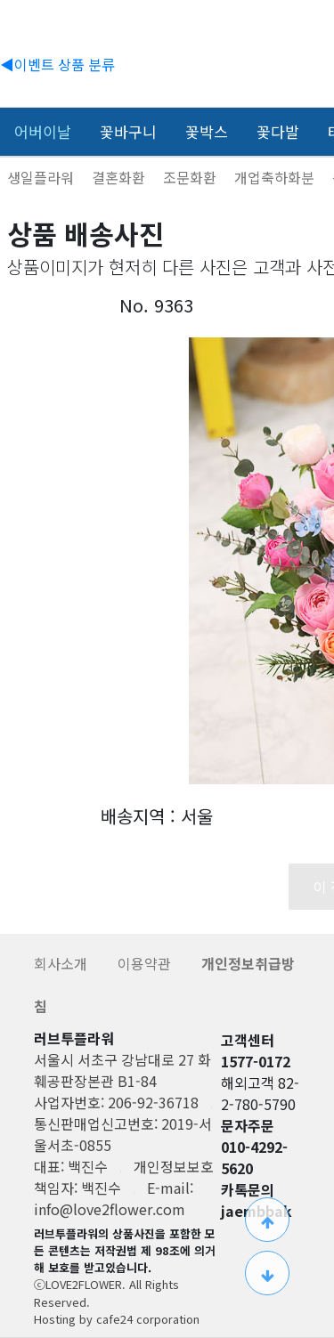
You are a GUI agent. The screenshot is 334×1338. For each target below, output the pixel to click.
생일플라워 (42, 177)
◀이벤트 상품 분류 (57, 64)
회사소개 (62, 963)
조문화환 (191, 177)
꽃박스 (206, 131)
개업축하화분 (276, 177)
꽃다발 (278, 131)
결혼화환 (120, 177)
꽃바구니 (128, 131)
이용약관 (146, 963)
